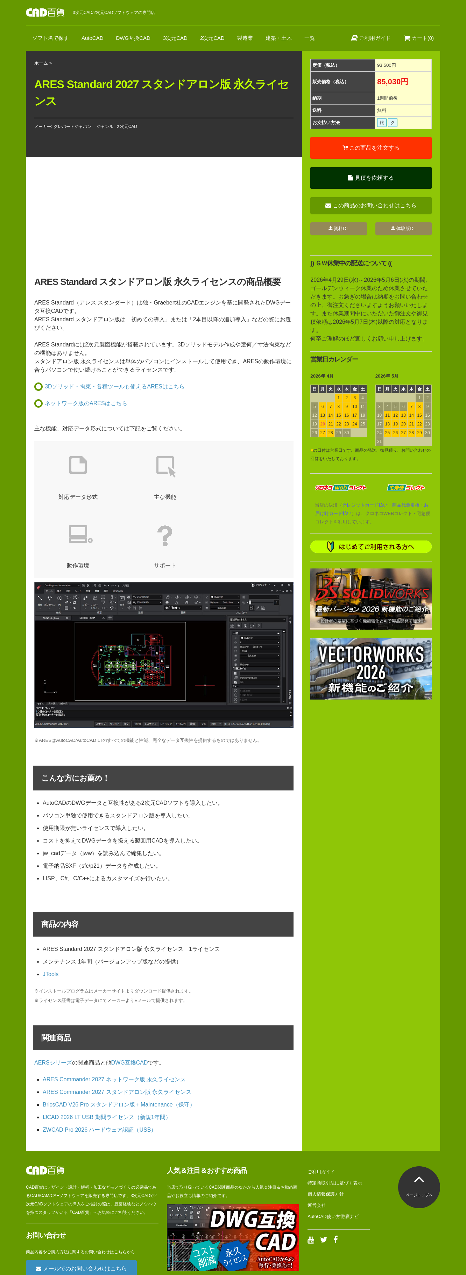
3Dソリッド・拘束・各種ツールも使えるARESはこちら (115, 386)
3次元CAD (175, 38)
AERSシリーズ (53, 994)
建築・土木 (279, 38)
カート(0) (419, 38)
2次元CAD (212, 38)
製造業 (245, 38)
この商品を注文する (371, 148)
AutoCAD (93, 38)
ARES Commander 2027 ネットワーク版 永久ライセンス (114, 1011)
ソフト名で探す (50, 38)
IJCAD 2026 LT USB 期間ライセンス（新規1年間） (107, 1049)
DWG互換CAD (133, 38)
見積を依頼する (371, 178)
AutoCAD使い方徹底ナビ (333, 1148)
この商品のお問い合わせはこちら (370, 205)
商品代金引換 (405, 505)
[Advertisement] (371, 757)
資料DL (339, 228)
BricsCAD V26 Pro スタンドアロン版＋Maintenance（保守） (119, 1036)
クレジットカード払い (365, 505)
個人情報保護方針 (326, 1125)
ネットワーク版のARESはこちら (86, 403)
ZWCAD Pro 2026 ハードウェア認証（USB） (99, 1061)
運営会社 (317, 1136)
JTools (50, 906)
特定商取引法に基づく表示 (335, 1114)
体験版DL (403, 228)
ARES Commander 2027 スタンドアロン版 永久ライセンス (117, 1023)
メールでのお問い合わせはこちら (81, 1200)
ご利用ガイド (371, 38)
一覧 (309, 38)
